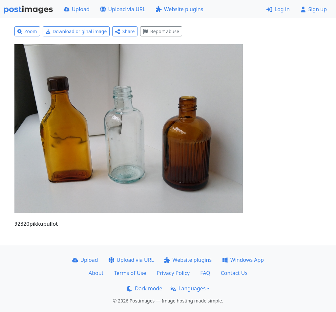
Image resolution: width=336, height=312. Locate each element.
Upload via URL (122, 9)
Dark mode (144, 288)
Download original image (76, 31)
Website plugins (179, 9)
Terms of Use (130, 273)
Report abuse (161, 31)
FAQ (205, 273)
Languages (187, 288)
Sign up (313, 9)
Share (125, 31)
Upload (77, 9)
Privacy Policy (173, 273)
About (96, 273)
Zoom (27, 31)
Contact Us (234, 273)
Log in (278, 9)
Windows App (243, 259)
